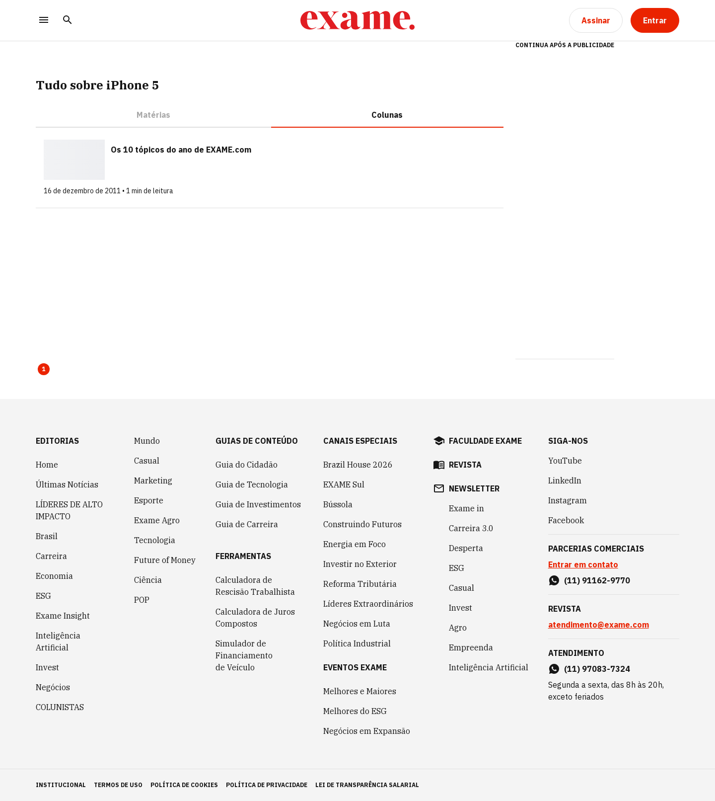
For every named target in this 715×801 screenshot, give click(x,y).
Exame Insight (63, 616)
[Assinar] (596, 20)
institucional (61, 785)
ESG (43, 596)
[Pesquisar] (67, 20)
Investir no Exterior (360, 564)
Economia (54, 576)
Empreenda (471, 647)
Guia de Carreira (246, 524)
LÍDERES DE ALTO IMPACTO (69, 510)
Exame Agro (157, 520)
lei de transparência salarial (367, 785)
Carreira (51, 556)
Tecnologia (154, 540)
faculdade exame (485, 441)
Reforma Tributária (360, 584)
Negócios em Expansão (366, 731)
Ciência (148, 580)
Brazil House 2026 (358, 465)
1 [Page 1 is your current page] (44, 369)
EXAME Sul (343, 484)
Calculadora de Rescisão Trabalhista (255, 586)
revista (465, 465)
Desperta (466, 548)
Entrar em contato (583, 564)
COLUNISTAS (60, 707)
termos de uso (118, 785)
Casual (146, 461)
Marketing (153, 480)
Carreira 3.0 (471, 528)
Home (47, 465)
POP (141, 600)
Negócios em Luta (356, 624)
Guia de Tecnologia (251, 484)
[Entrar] (655, 20)
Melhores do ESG (355, 711)
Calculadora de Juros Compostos (255, 618)
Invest (47, 667)
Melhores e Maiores (359, 691)
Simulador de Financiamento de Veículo (244, 655)
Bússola (338, 504)
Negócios (53, 687)
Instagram (567, 500)
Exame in (466, 508)
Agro (458, 628)
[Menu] (44, 20)
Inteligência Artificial (58, 641)
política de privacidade (266, 785)
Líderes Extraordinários (368, 604)
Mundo (147, 441)
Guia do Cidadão (246, 465)
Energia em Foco (354, 544)
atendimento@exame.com (598, 625)
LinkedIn (564, 480)
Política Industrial (357, 643)
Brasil (47, 536)
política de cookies (184, 785)
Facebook (566, 520)
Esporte (148, 500)
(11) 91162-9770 (597, 580)
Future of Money (165, 560)
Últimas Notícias (67, 484)
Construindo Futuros (362, 524)
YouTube (565, 461)
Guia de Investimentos (258, 504)
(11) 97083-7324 (597, 669)
